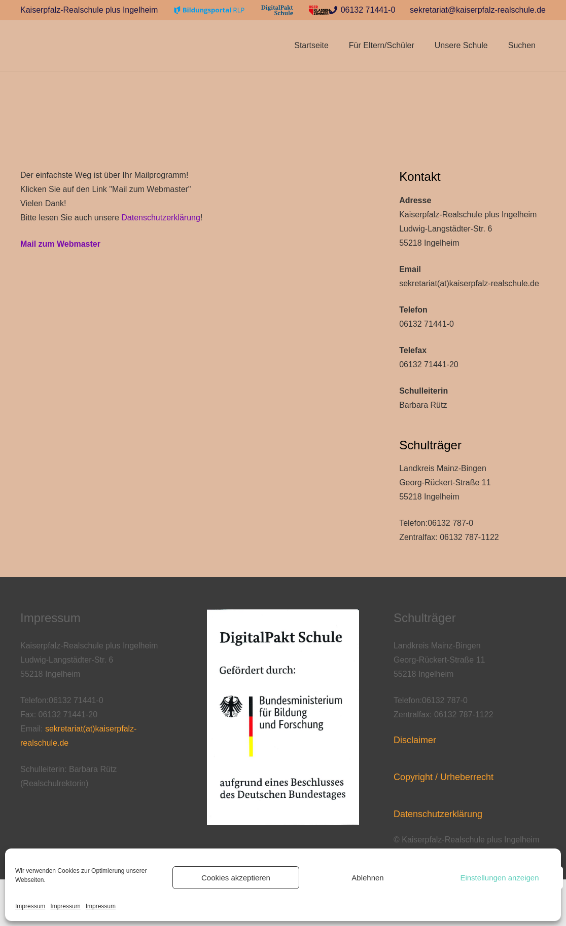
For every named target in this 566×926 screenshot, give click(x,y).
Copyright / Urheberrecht (443, 777)
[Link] (209, 10)
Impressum (30, 906)
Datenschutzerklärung (160, 217)
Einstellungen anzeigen (499, 877)
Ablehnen (367, 877)
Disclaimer (415, 740)
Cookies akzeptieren (235, 877)
